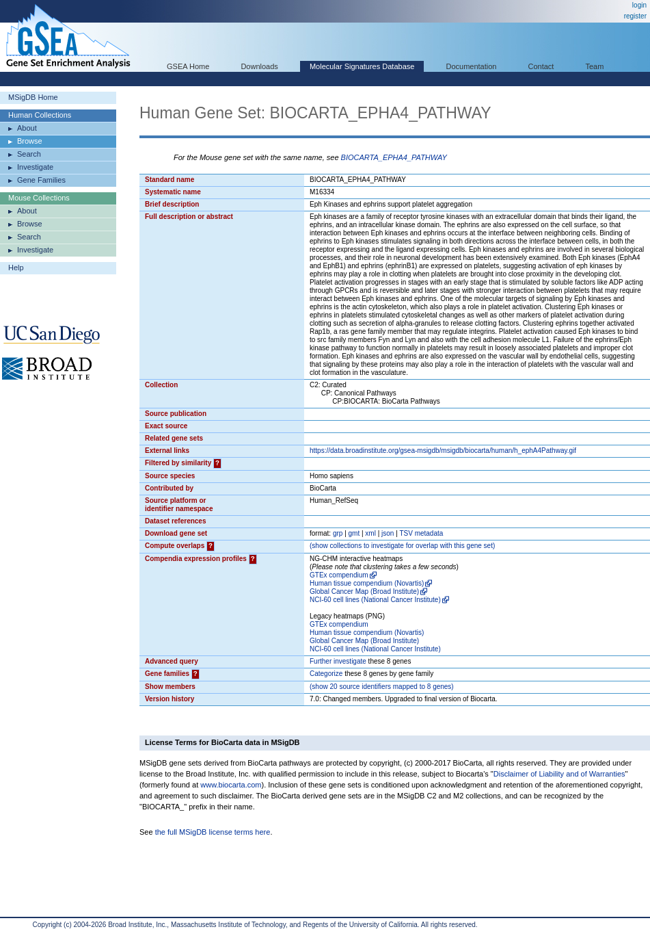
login (639, 5)
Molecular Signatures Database (362, 66)
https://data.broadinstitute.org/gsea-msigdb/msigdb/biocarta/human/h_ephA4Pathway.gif (443, 450)
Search (29, 154)
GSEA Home (188, 66)
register (635, 16)
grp (337, 533)
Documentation (471, 66)
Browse (29, 141)
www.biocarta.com (230, 785)
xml (370, 533)
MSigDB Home (33, 97)
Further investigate (338, 661)
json (387, 533)
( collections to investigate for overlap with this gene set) (402, 545)
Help (16, 267)
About (27, 128)
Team (595, 66)
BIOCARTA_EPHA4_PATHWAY (394, 157)
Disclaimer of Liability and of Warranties (559, 774)
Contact (541, 66)
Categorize (326, 673)
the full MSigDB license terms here (213, 832)
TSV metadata (421, 533)
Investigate (35, 167)
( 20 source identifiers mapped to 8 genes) (382, 686)
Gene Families (41, 180)
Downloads (259, 66)
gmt (354, 533)
